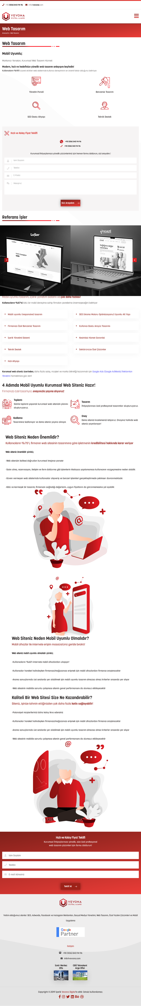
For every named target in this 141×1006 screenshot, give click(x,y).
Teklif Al (70, 886)
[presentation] (6, 260)
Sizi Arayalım (70, 203)
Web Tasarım (14, 33)
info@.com (34, 5)
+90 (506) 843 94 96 (70, 141)
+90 (12, 5)
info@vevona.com (70, 959)
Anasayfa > (6, 33)
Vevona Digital (69, 992)
